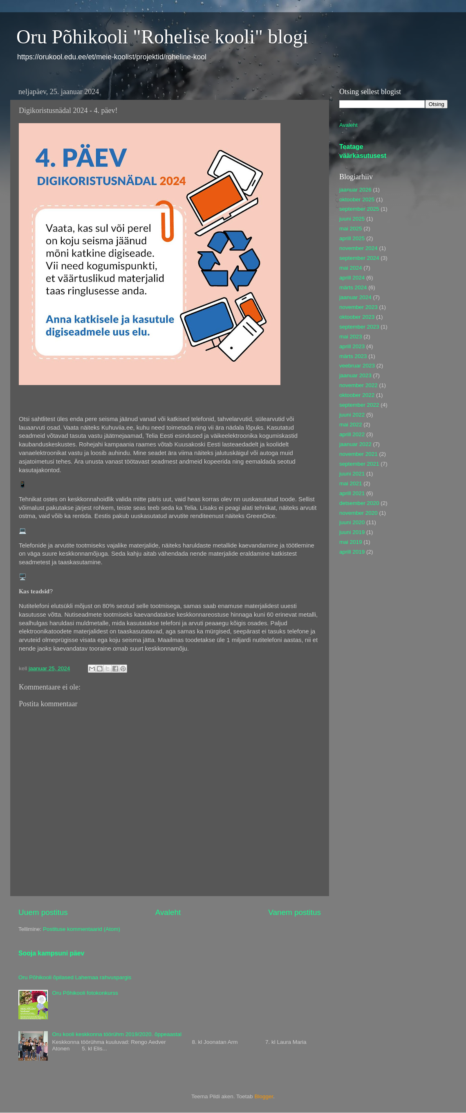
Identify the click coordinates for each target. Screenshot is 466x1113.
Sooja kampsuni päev (51, 953)
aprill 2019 (352, 552)
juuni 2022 (352, 415)
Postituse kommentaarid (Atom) (81, 929)
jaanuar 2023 (355, 375)
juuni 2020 (352, 522)
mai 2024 (350, 268)
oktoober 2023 (356, 317)
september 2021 (359, 464)
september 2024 (359, 258)
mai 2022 (350, 424)
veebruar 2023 (357, 366)
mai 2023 (350, 336)
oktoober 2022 (356, 395)
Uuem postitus (43, 912)
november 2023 (358, 307)
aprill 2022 (352, 434)
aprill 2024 (352, 278)
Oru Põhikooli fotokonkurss (85, 993)
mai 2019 (350, 542)
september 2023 (359, 327)
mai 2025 (350, 228)
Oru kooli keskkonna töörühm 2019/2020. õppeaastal (116, 1034)
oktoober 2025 (356, 199)
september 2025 (359, 209)
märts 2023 (353, 356)
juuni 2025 (352, 219)
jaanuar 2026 (355, 190)
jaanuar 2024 (355, 297)
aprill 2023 (352, 346)
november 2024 (358, 248)
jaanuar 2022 (355, 444)
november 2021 (358, 454)
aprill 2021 (352, 493)
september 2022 (359, 405)
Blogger (263, 1096)
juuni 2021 (352, 474)
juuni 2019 (352, 532)
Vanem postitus (294, 912)
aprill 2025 (352, 238)
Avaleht (168, 912)
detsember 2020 (359, 503)
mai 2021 (350, 483)
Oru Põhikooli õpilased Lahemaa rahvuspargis (74, 977)
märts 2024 (353, 287)
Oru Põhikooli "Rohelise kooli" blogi (162, 36)
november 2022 (358, 385)
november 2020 (358, 513)
